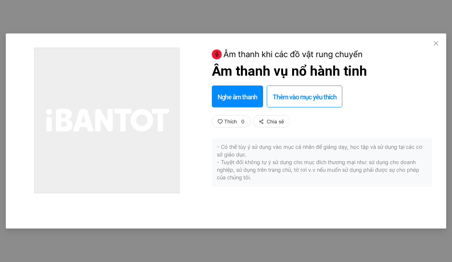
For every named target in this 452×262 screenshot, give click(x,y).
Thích (231, 122)
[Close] (436, 43)
